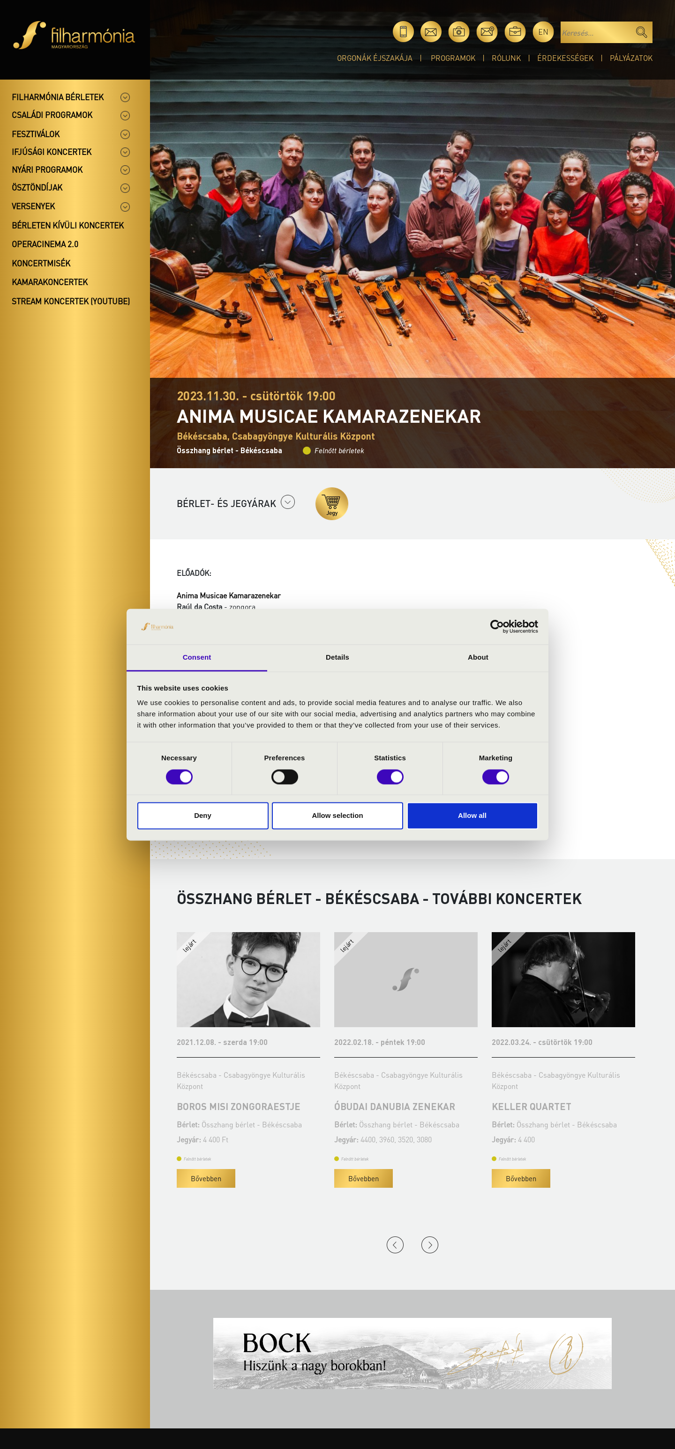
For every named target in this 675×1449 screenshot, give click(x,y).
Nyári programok (47, 169)
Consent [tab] (197, 658)
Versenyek (33, 206)
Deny (202, 816)
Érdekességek (565, 58)
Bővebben (206, 1178)
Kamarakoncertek (50, 282)
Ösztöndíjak (37, 187)
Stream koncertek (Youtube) (71, 301)
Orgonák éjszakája (374, 58)
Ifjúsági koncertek (51, 152)
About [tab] (478, 658)
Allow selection (337, 816)
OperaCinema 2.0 (45, 244)
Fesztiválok (36, 134)
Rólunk (506, 58)
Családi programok (52, 115)
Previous (395, 1244)
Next (429, 1244)
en (543, 32)
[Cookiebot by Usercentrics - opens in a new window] (497, 626)
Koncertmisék (41, 263)
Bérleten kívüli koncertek (68, 225)
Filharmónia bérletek (58, 97)
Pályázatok (631, 58)
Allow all (472, 816)
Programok (453, 58)
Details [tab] (337, 658)
